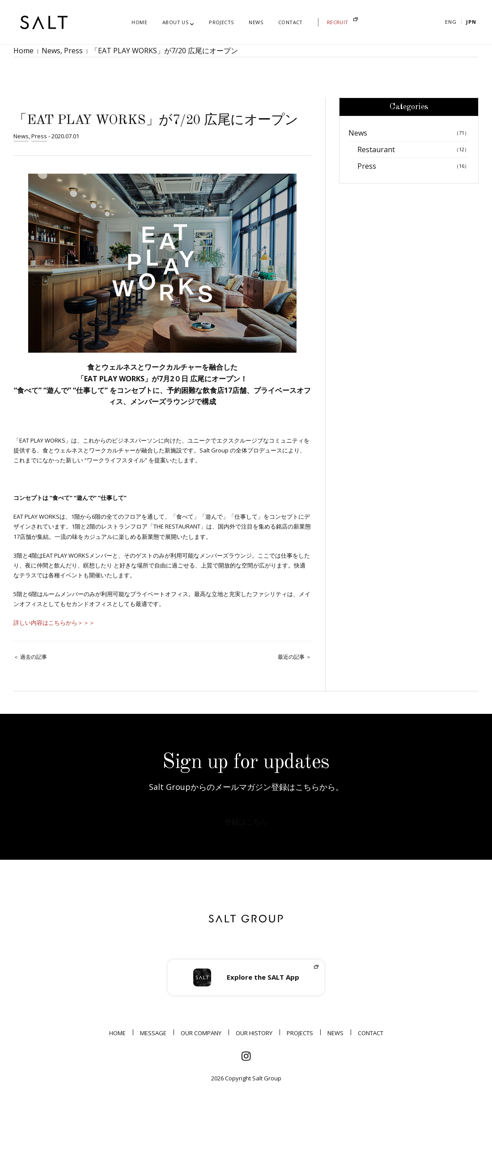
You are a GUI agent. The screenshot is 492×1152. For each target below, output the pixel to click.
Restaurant (413, 159)
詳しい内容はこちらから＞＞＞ (54, 632)
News (44, 55)
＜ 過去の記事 (30, 666)
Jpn (471, 21)
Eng (451, 21)
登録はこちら (246, 834)
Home (21, 55)
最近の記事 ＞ (294, 666)
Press (62, 55)
